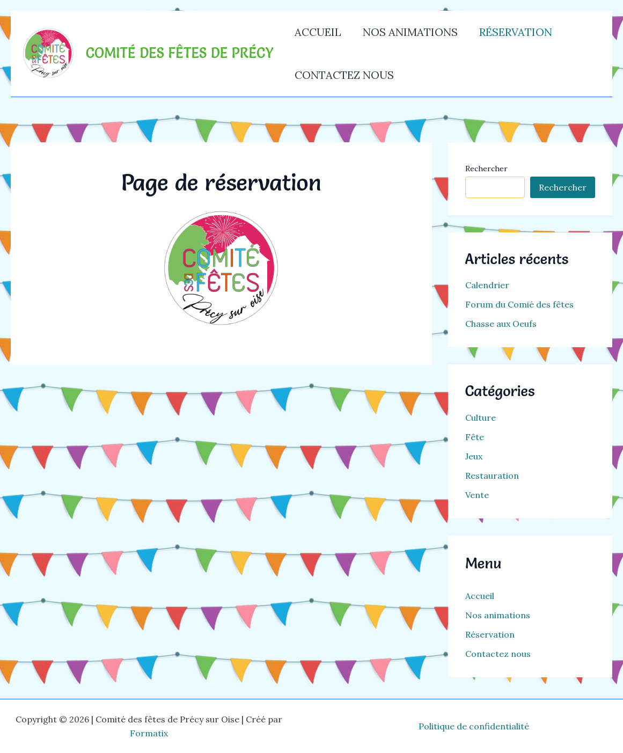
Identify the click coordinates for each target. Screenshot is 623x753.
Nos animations (410, 32)
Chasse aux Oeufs (501, 323)
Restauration (492, 475)
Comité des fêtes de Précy (179, 53)
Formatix (149, 733)
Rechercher (486, 168)
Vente (477, 494)
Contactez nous (344, 75)
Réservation (515, 32)
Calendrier (487, 285)
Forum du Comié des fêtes (519, 304)
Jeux (473, 456)
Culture (480, 417)
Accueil (318, 32)
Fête (474, 437)
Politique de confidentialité (474, 726)
